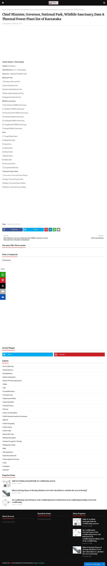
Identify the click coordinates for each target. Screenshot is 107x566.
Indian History (7, 427)
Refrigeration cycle (9, 445)
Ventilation (6, 466)
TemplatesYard (18, 563)
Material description (9, 438)
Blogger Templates (39, 563)
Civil (4, 388)
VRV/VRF (6, 470)
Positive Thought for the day (12, 441)
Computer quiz (8, 395)
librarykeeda (7, 23)
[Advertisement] (53, 43)
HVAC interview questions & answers (15, 416)
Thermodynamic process (11, 459)
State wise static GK (13, 9)
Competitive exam (9, 391)
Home (4, 9)
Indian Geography (8, 423)
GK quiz (5, 409)
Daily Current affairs (9, 398)
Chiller (5, 384)
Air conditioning (8, 366)
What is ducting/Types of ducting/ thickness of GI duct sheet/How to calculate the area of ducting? (49, 490)
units (4, 463)
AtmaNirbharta (7, 373)
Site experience (8, 452)
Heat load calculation (10, 413)
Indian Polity (7, 431)
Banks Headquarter (9, 377)
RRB (4, 448)
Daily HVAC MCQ (8, 402)
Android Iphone (8, 370)
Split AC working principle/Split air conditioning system (33, 481)
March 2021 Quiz (8, 434)
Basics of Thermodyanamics (12, 381)
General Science (8, 406)
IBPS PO (5, 420)
